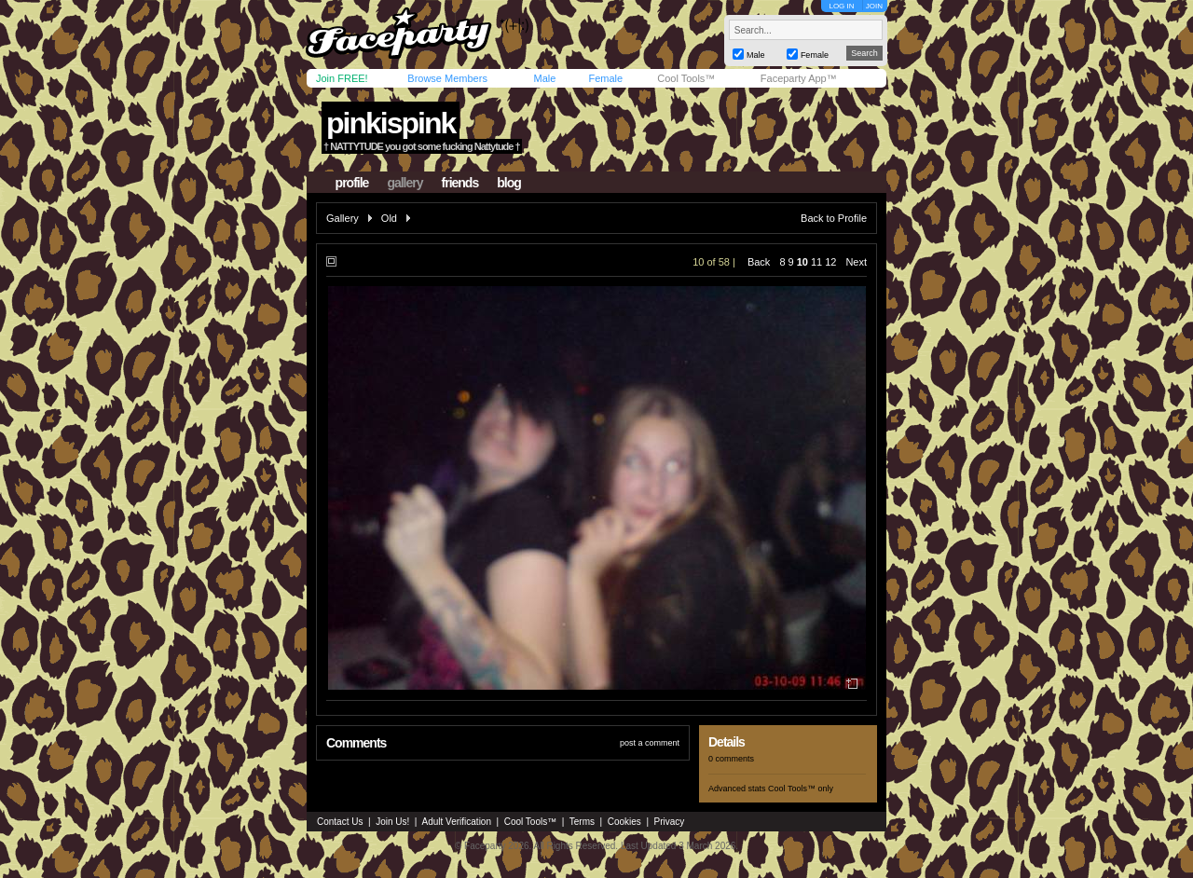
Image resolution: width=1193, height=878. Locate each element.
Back (758, 262)
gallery (404, 182)
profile (352, 182)
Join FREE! (342, 78)
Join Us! (392, 821)
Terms (582, 821)
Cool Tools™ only (800, 788)
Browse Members (447, 78)
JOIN (874, 6)
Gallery (342, 218)
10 (802, 262)
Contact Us (340, 821)
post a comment (649, 743)
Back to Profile (834, 218)
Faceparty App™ (799, 78)
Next (856, 262)
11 (816, 262)
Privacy (669, 821)
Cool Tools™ (686, 78)
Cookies (624, 821)
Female (605, 78)
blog (509, 182)
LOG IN (841, 6)
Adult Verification (456, 821)
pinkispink (390, 123)
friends (460, 182)
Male (544, 78)
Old (389, 218)
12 (830, 262)
